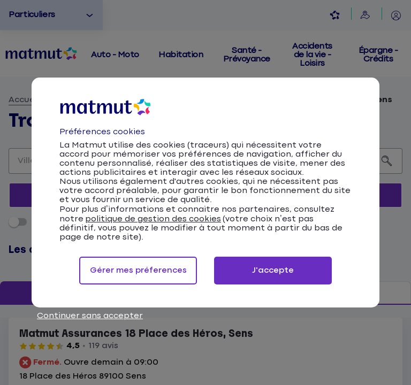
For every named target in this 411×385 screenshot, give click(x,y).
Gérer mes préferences (138, 270)
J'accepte (273, 270)
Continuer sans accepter (90, 315)
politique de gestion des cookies (153, 219)
